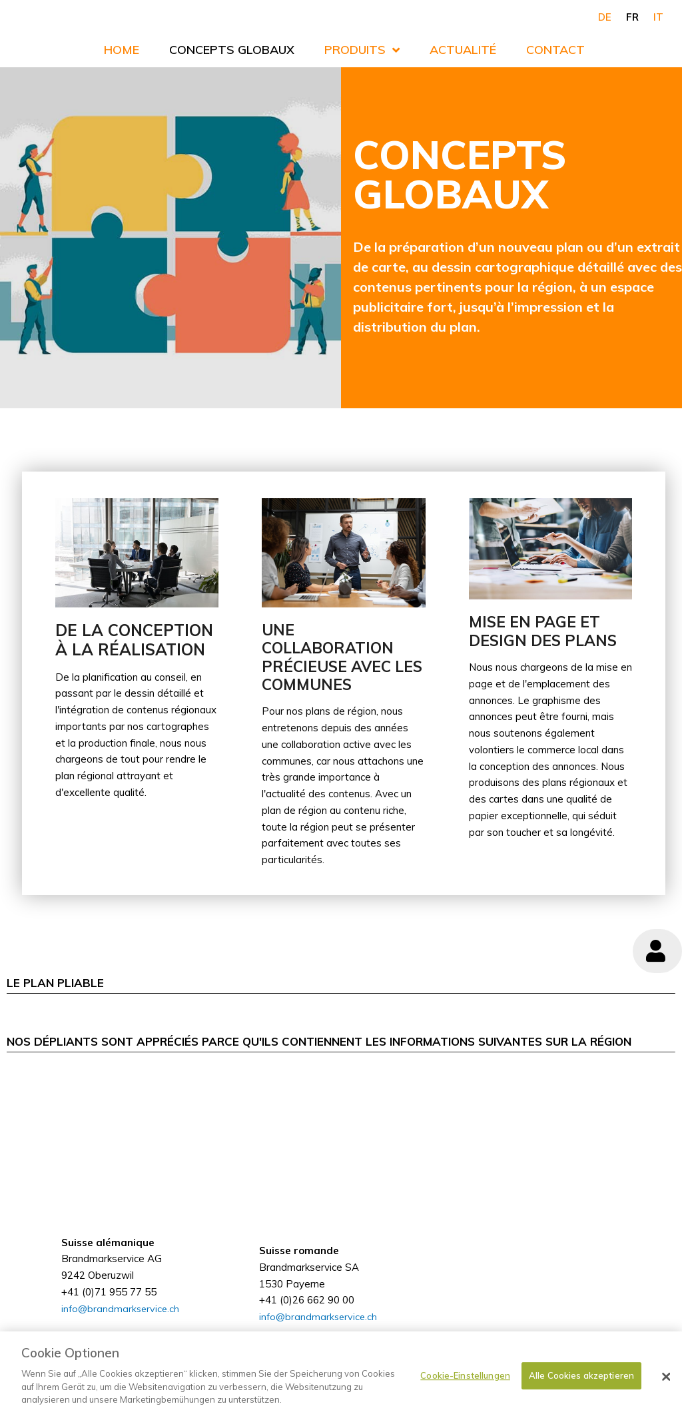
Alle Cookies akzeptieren (581, 1375)
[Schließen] (666, 1377)
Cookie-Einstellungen (465, 1375)
